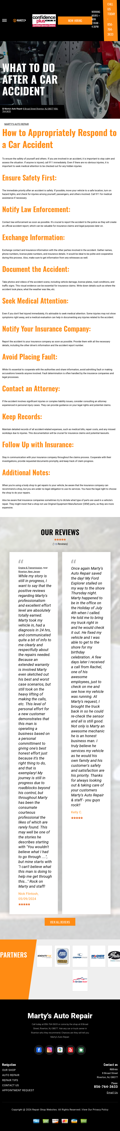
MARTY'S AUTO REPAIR (16, 124)
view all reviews (60, 922)
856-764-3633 (110, 29)
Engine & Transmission (30, 567)
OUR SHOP (9, 1070)
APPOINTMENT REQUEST (18, 1090)
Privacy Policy (100, 1109)
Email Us (112, 1092)
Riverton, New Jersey (29, 571)
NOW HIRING (75, 20)
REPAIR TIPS (10, 1080)
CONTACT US (10, 1085)
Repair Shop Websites (44, 1109)
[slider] (60, 539)
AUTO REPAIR (10, 1075)
